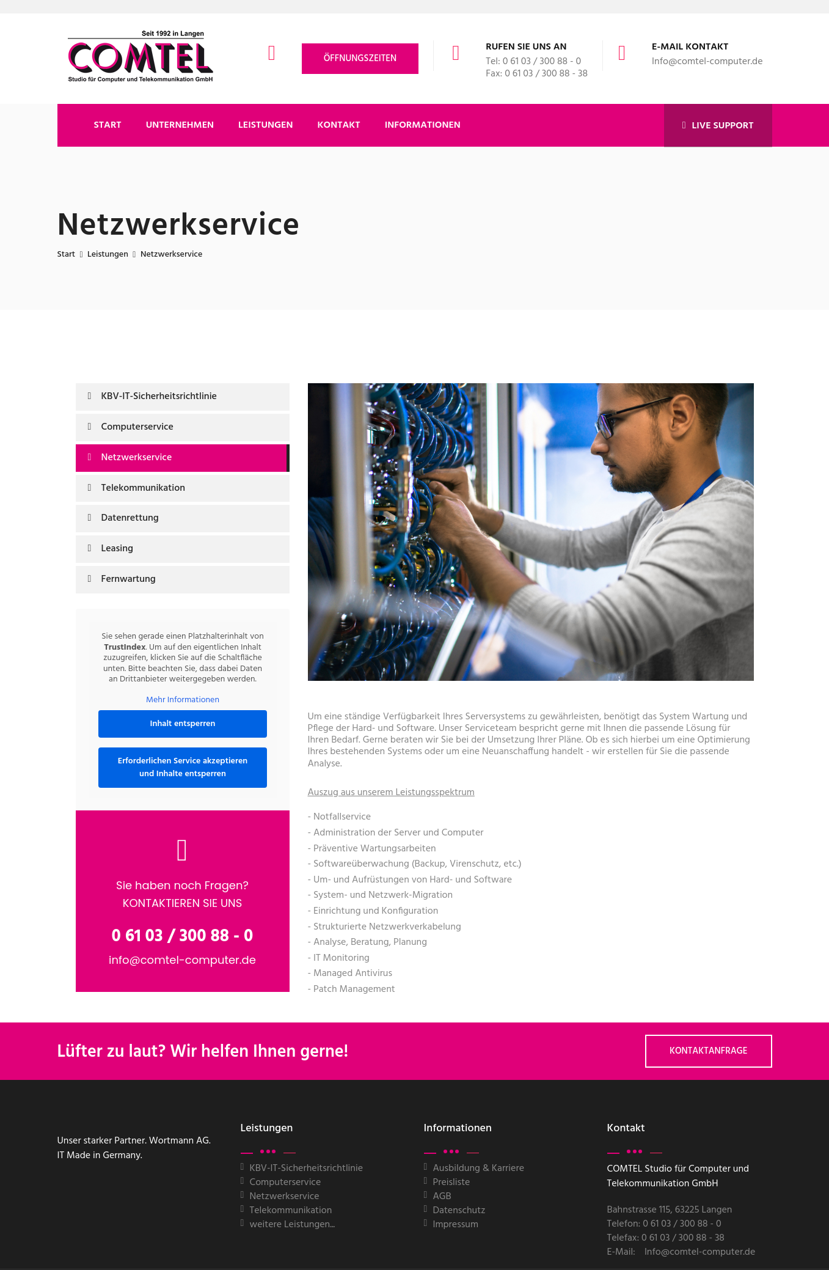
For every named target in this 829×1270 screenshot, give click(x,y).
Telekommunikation (143, 488)
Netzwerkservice (136, 458)
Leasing (117, 549)
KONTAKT (339, 125)
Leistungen (107, 255)
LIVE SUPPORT (718, 126)
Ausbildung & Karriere (479, 1168)
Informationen (423, 125)
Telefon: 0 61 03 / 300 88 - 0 (664, 1224)
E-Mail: (621, 1252)
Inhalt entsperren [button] (182, 724)
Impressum (456, 1225)
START (108, 125)
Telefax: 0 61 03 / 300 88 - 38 (666, 1238)
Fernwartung (128, 579)
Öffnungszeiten (360, 58)
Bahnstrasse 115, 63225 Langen (669, 1210)
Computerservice (137, 427)
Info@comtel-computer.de (707, 62)
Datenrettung (130, 518)
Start (66, 255)
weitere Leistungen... (292, 1225)
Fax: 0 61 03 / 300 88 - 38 (537, 74)
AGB (442, 1197)
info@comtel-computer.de (182, 959)
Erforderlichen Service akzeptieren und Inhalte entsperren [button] (182, 767)
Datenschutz (459, 1211)
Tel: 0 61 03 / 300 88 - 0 (533, 62)
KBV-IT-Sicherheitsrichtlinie (159, 397)
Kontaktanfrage (709, 1051)
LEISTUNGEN (265, 125)
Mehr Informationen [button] (182, 699)
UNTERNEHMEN (180, 125)
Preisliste (451, 1183)
